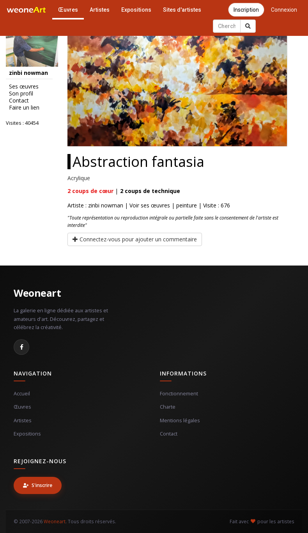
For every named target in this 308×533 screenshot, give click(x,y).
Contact (19, 100)
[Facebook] (21, 347)
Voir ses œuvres (149, 205)
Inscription (246, 10)
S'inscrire (37, 485)
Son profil (21, 93)
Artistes (100, 10)
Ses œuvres (24, 86)
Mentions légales (180, 420)
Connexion (284, 10)
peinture (186, 205)
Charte (167, 407)
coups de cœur (90, 191)
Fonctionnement (179, 393)
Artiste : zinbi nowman (95, 205)
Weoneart (37, 292)
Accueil (22, 393)
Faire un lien (24, 107)
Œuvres (68, 10)
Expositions (136, 10)
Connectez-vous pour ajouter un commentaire (135, 239)
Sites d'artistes (182, 10)
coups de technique (150, 191)
